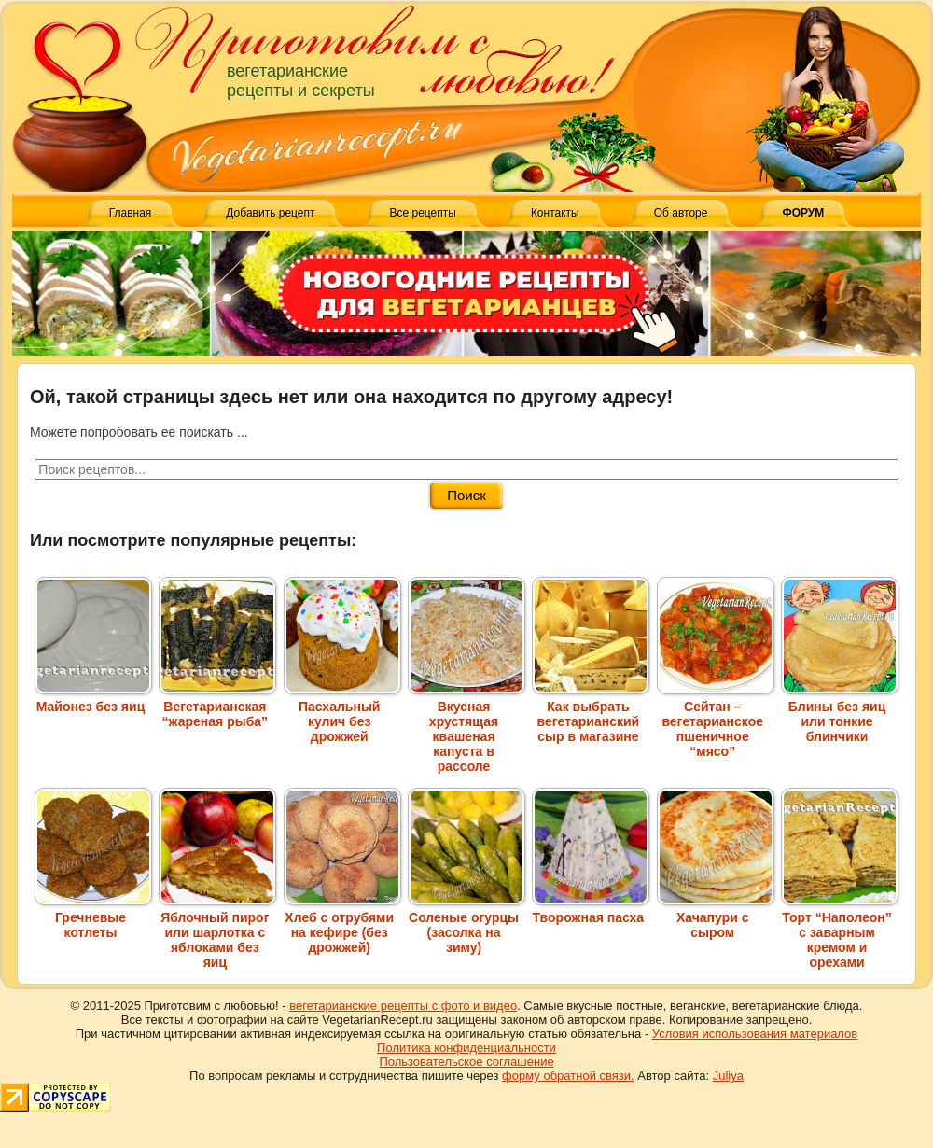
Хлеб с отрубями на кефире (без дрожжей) (342, 925)
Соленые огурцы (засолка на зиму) (466, 925)
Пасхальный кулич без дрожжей (342, 714)
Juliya (728, 1076)
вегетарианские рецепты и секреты (301, 81)
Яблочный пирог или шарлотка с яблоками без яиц (217, 932)
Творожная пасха (590, 910)
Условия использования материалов (754, 1034)
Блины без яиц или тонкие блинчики (839, 714)
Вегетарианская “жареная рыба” (217, 706)
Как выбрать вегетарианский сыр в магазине (590, 714)
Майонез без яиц (93, 699)
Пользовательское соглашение (466, 1062)
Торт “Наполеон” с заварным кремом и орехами (839, 932)
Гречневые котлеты (93, 917)
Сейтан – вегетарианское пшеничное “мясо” (715, 721)
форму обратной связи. (568, 1076)
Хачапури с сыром (715, 917)
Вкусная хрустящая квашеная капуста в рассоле (466, 729)
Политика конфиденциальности (466, 1048)
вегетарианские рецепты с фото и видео (403, 1006)
